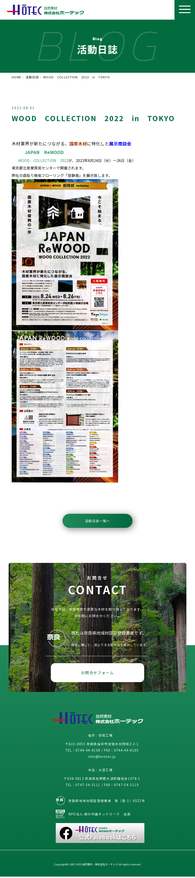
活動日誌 (32, 77)
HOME (16, 77)
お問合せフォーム (97, 673)
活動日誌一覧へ (97, 520)
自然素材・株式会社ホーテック (100, 865)
